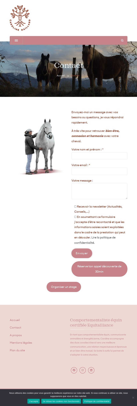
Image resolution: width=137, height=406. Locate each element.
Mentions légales (21, 342)
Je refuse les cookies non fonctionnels (61, 401)
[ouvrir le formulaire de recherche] (122, 40)
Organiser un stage (64, 287)
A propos (16, 335)
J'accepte (33, 401)
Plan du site (17, 350)
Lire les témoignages (27, 287)
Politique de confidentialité (96, 401)
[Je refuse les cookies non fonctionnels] (133, 397)
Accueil (15, 320)
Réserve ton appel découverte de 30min (99, 268)
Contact (15, 327)
